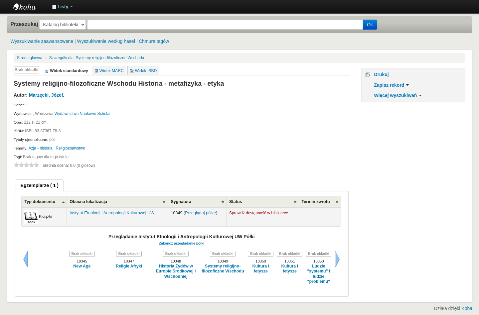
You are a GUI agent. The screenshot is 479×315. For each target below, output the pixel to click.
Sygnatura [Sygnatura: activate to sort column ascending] (181, 201)
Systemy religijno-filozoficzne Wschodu (96, 57)
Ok (370, 24)
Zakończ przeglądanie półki (182, 243)
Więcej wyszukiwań (397, 95)
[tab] (40, 185)
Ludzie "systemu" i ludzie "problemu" (318, 274)
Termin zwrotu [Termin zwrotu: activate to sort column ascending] (316, 201)
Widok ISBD (146, 70)
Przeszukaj (24, 24)
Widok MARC (111, 70)
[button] (62, 6)
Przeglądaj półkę (200, 213)
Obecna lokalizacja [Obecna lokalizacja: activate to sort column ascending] (88, 201)
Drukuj (381, 74)
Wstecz (25, 259)
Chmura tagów (154, 41)
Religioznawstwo (70, 148)
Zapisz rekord (391, 85)
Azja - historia (41, 148)
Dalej (337, 259)
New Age (81, 266)
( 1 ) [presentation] (40, 185)
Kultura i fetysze (260, 268)
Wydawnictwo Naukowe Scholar (83, 113)
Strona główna (29, 57)
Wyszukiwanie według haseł (106, 41)
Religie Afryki (129, 266)
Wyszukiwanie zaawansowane (41, 41)
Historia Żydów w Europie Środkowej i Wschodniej (176, 271)
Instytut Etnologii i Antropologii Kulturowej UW (30, 6)
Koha (466, 308)
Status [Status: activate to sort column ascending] (235, 201)
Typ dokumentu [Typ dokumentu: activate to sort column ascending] (39, 201)
